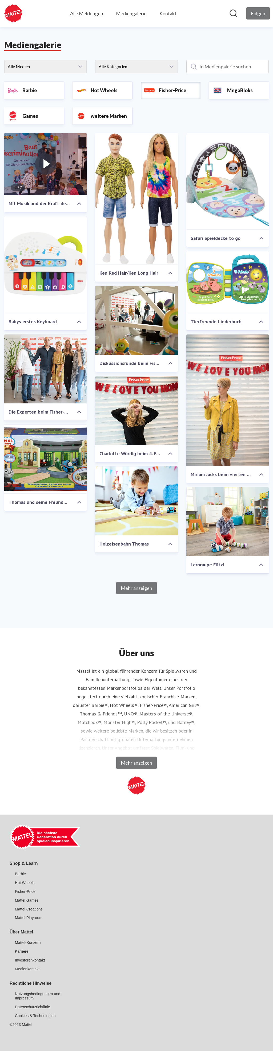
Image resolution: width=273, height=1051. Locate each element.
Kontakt (167, 13)
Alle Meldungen (86, 13)
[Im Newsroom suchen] (233, 13)
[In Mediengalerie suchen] (227, 66)
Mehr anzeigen (136, 588)
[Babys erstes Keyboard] (45, 264)
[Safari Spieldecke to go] (227, 181)
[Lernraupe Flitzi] (227, 521)
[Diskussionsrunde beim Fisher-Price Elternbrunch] (136, 320)
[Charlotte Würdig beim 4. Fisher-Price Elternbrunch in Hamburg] (136, 410)
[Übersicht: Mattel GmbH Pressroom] (13, 13)
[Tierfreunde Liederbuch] (227, 282)
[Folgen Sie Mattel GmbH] (258, 13)
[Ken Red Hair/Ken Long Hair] (136, 198)
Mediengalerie (131, 13)
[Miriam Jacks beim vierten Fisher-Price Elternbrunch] (227, 400)
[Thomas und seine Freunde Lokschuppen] (45, 459)
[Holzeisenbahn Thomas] (136, 500)
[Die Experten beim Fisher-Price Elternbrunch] (45, 368)
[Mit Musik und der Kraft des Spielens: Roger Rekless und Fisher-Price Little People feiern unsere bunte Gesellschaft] (45, 164)
